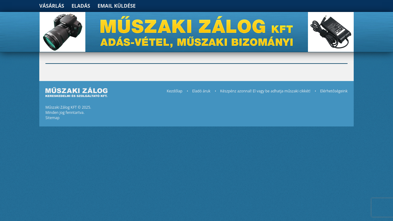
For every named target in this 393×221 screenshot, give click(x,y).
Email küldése (117, 5)
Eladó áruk (201, 91)
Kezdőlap (174, 91)
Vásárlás (51, 5)
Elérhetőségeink (334, 91)
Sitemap (52, 117)
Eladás (81, 5)
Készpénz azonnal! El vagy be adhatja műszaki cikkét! (265, 91)
